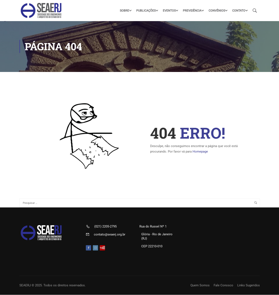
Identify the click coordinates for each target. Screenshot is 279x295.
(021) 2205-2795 (105, 227)
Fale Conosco (223, 285)
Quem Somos (200, 285)
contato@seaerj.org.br (109, 235)
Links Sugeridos (248, 285)
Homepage (200, 152)
